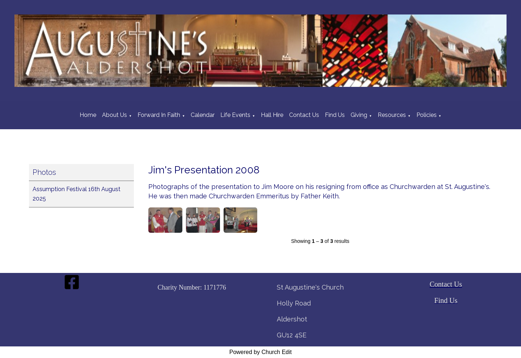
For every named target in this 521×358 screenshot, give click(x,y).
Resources (392, 114)
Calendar (203, 114)
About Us (114, 114)
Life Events (235, 114)
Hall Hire (272, 114)
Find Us (335, 114)
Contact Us (304, 114)
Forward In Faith (158, 114)
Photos (44, 172)
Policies (426, 114)
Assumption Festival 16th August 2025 (76, 194)
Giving (359, 114)
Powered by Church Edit (260, 352)
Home (88, 114)
